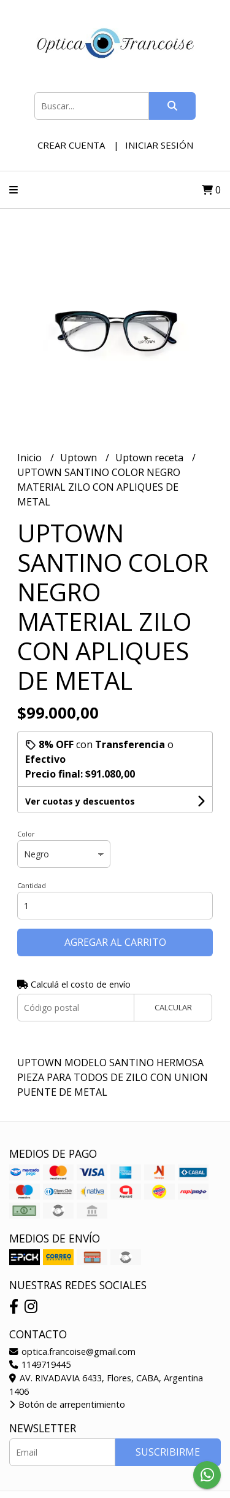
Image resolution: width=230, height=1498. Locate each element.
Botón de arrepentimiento (67, 1404)
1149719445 (40, 1364)
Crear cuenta (71, 145)
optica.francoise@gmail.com (72, 1351)
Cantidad (31, 885)
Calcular (173, 1007)
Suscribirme (168, 1452)
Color (26, 833)
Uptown (79, 457)
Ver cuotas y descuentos (80, 801)
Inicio (30, 457)
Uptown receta (150, 457)
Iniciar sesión (159, 145)
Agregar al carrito (115, 942)
